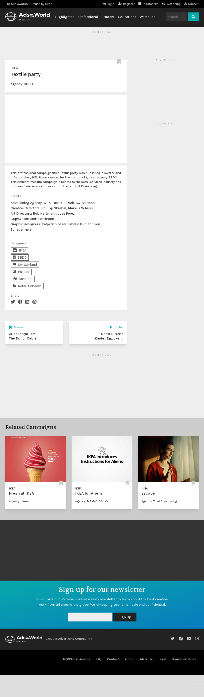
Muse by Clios (42, 4)
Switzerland (25, 264)
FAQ (98, 659)
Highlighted (65, 17)
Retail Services (27, 286)
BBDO (28, 84)
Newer (16, 327)
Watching (171, 4)
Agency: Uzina (19, 501)
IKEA (14, 68)
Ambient (23, 279)
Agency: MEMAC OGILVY (91, 501)
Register (126, 4)
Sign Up (124, 617)
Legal (162, 659)
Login (108, 4)
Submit (191, 4)
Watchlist (147, 17)
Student (108, 17)
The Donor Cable (22, 338)
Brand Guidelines (184, 659)
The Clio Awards (16, 4)
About (129, 659)
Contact (113, 659)
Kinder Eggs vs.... (109, 338)
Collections (127, 17)
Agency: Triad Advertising (159, 501)
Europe (21, 272)
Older (116, 327)
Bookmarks (148, 4)
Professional (88, 17)
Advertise (146, 659)
